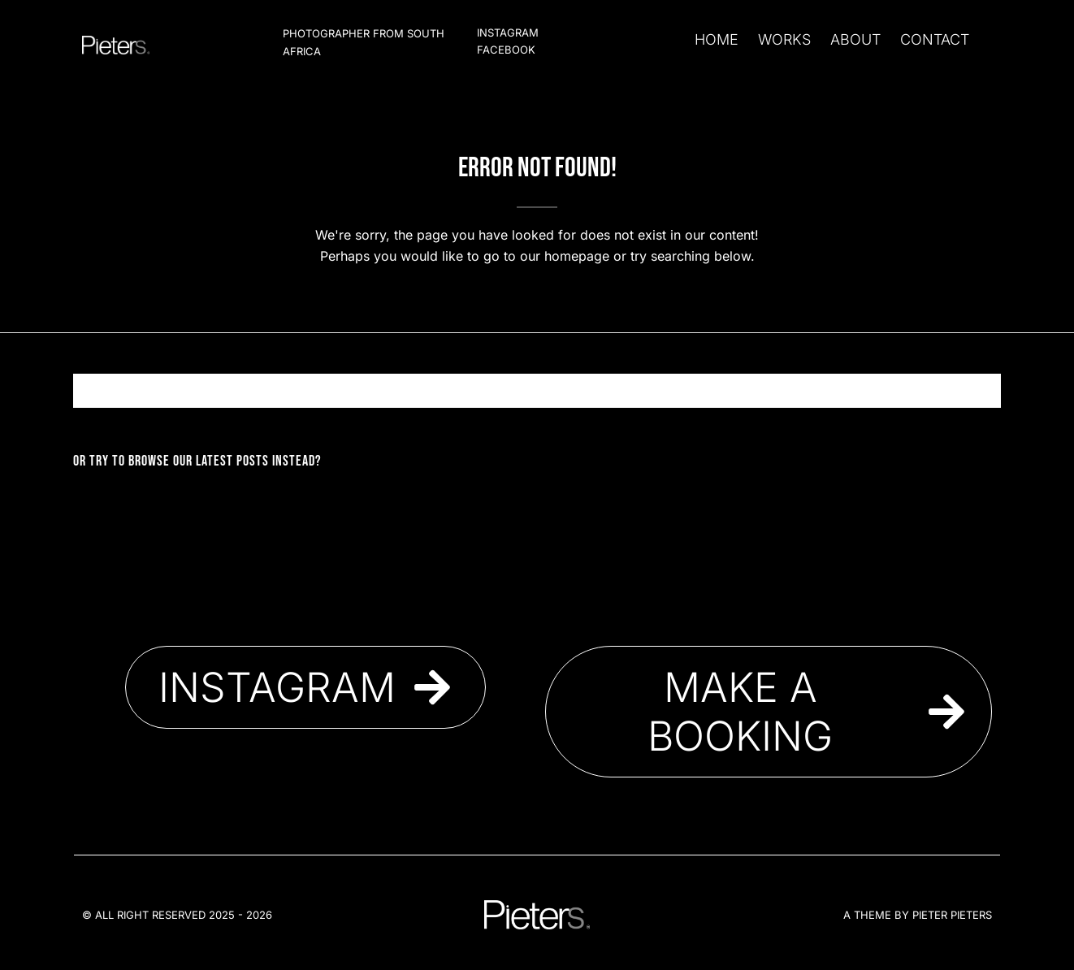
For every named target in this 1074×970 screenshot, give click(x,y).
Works (784, 39)
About (855, 39)
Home (716, 39)
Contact (934, 39)
